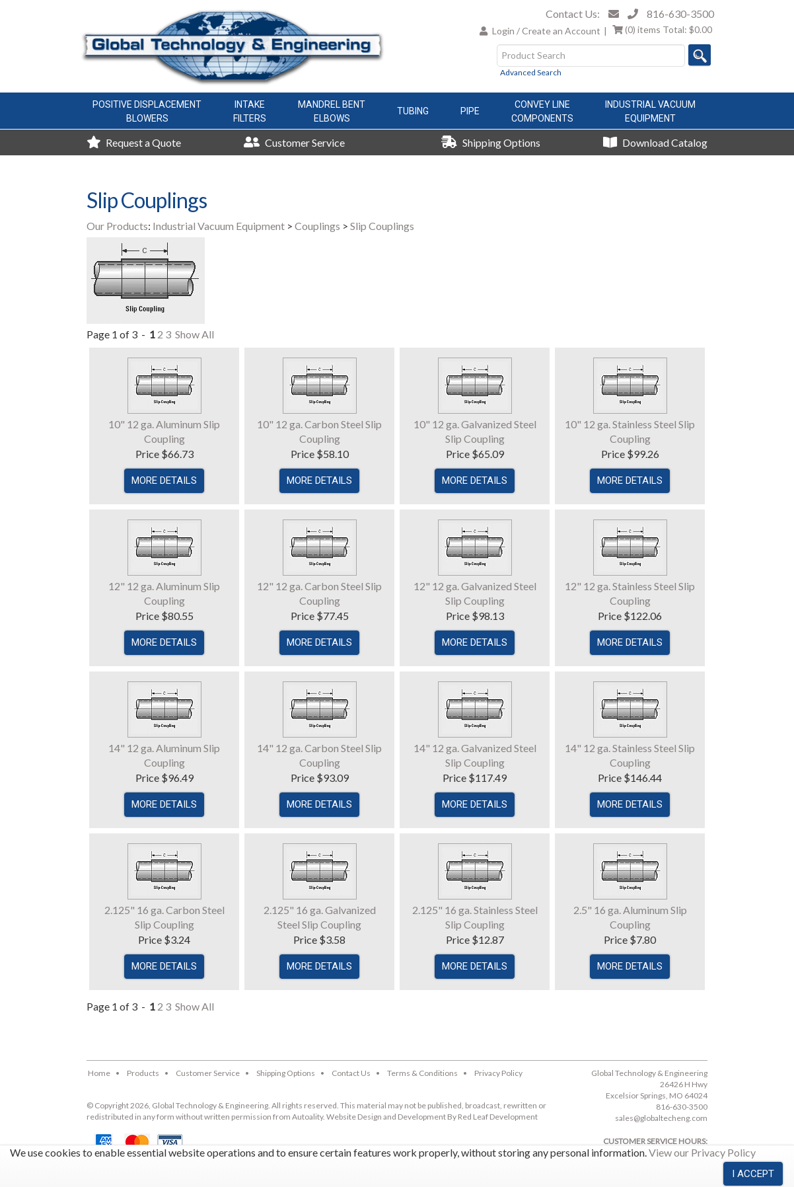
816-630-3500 (680, 13)
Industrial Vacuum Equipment (219, 225)
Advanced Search (530, 72)
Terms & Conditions (422, 1073)
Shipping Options (490, 142)
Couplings (317, 225)
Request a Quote (134, 142)
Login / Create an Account (546, 30)
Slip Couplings (382, 225)
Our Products (117, 225)
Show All (194, 334)
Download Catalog (655, 142)
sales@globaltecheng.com (661, 1118)
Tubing (413, 111)
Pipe (470, 111)
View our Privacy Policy (702, 1152)
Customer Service (294, 142)
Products (143, 1073)
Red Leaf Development (498, 1117)
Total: (662, 29)
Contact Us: (573, 13)
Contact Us (351, 1073)
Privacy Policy (498, 1073)
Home (99, 1073)
